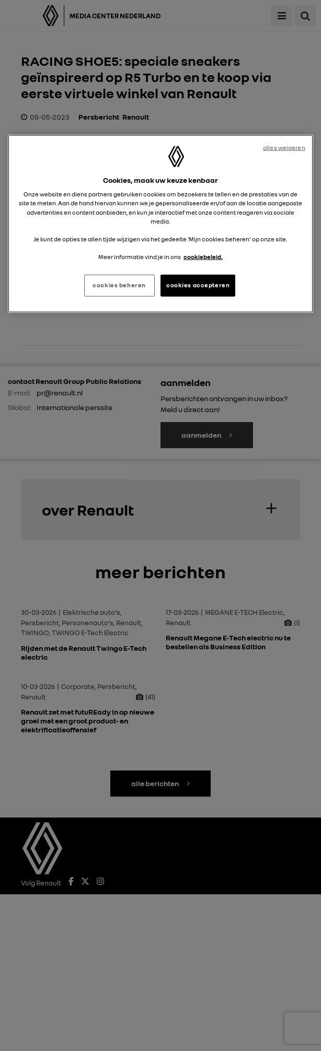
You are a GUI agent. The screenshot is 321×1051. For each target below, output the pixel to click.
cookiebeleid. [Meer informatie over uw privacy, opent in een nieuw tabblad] (203, 256)
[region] (160, 223)
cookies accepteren (198, 285)
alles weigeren (284, 147)
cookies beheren (119, 285)
